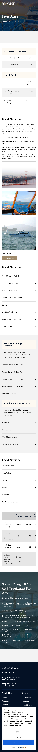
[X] (10, 672)
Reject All (18, 737)
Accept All (18, 742)
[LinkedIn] (13, 672)
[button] (35, 4)
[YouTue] (6, 672)
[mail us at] (4, 685)
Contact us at (14, 677)
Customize (18, 732)
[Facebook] (3, 672)
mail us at (12, 683)
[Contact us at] (4, 678)
